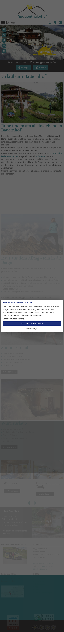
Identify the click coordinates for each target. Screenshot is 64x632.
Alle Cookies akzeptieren (32, 323)
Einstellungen (32, 328)
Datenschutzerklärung (13, 319)
